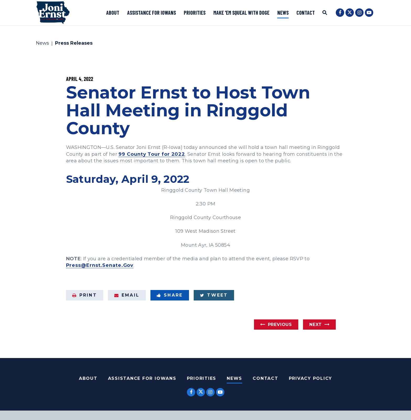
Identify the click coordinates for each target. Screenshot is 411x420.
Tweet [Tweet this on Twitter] (214, 295)
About (112, 12)
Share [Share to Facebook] (170, 295)
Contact (305, 12)
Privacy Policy (310, 378)
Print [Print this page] (84, 295)
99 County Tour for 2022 (151, 154)
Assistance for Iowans (151, 12)
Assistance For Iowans (142, 378)
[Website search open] (324, 13)
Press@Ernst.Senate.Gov (100, 265)
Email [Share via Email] (126, 295)
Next (315, 324)
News (283, 12)
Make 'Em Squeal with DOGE (241, 12)
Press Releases (74, 43)
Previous (280, 324)
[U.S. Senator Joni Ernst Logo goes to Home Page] (53, 12)
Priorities (195, 12)
